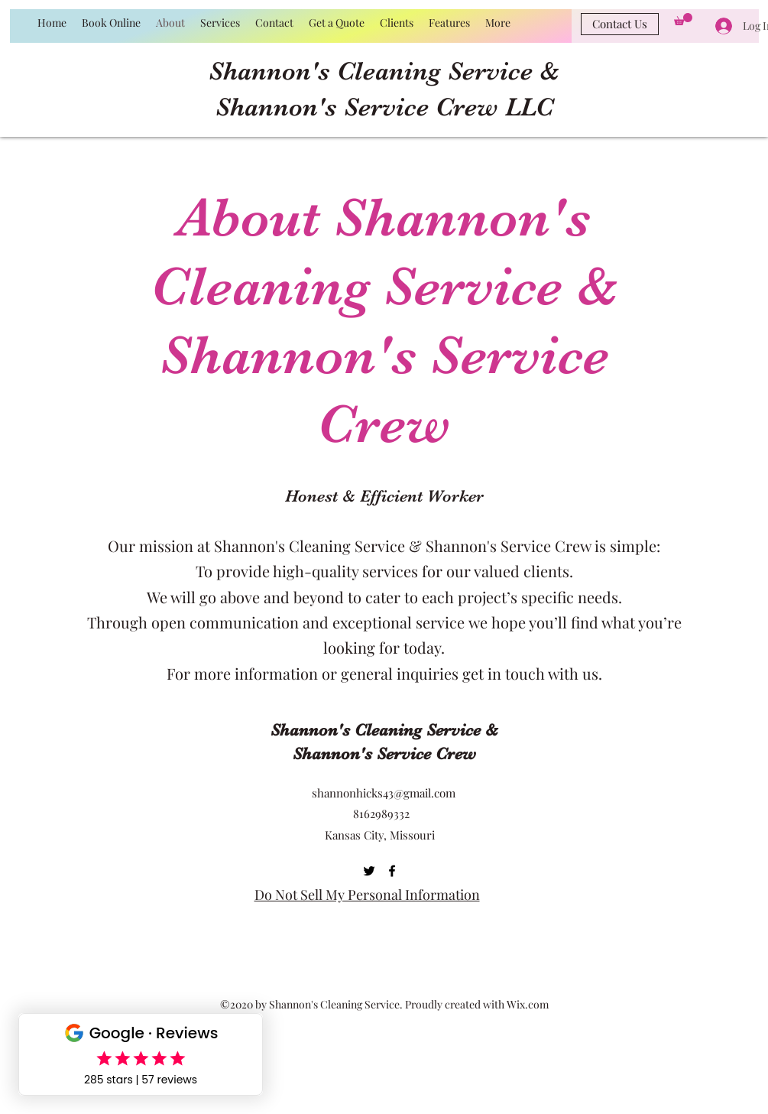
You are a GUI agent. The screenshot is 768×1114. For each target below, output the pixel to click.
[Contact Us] (620, 24)
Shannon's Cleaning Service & (384, 71)
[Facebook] (392, 871)
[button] (683, 19)
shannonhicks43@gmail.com (383, 793)
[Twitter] (369, 871)
